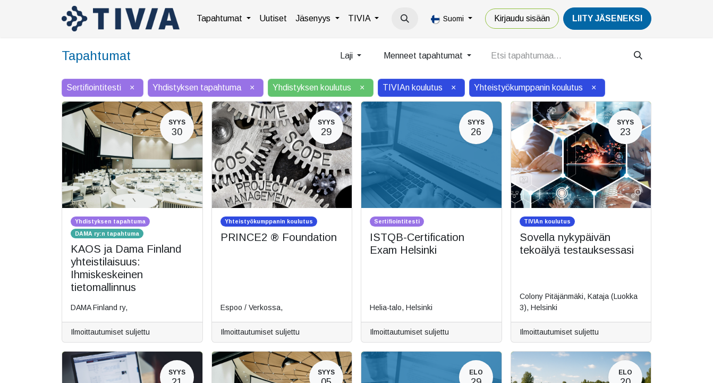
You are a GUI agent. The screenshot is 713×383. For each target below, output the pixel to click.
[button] (405, 18)
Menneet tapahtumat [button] (424, 55)
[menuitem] (223, 18)
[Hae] (638, 56)
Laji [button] (347, 55)
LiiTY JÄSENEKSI (607, 18)
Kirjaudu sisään (522, 18)
